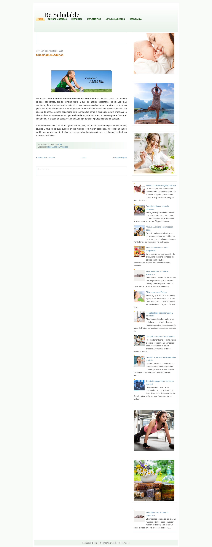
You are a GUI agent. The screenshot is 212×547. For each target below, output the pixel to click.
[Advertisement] (83, 37)
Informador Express (66, 169)
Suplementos (94, 19)
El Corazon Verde (100, 173)
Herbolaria (135, 19)
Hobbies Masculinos (113, 169)
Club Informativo (79, 169)
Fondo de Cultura (91, 169)
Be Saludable (61, 15)
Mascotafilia (46, 173)
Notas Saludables (115, 19)
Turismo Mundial (69, 173)
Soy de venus (61, 171)
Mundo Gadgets (101, 171)
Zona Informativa (43, 169)
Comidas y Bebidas (57, 19)
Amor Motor (117, 173)
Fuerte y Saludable (72, 171)
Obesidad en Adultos (50, 55)
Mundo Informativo (57, 173)
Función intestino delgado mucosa (161, 185)
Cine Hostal (92, 171)
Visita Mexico (89, 173)
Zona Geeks (101, 169)
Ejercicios (76, 19)
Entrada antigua (120, 157)
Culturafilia (109, 173)
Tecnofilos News (43, 171)
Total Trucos (83, 171)
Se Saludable (79, 173)
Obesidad (64, 147)
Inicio (40, 19)
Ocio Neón (52, 171)
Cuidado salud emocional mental (160, 336)
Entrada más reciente (45, 157)
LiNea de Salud (54, 169)
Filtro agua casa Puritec (156, 292)
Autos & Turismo (112, 171)
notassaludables (52, 147)
